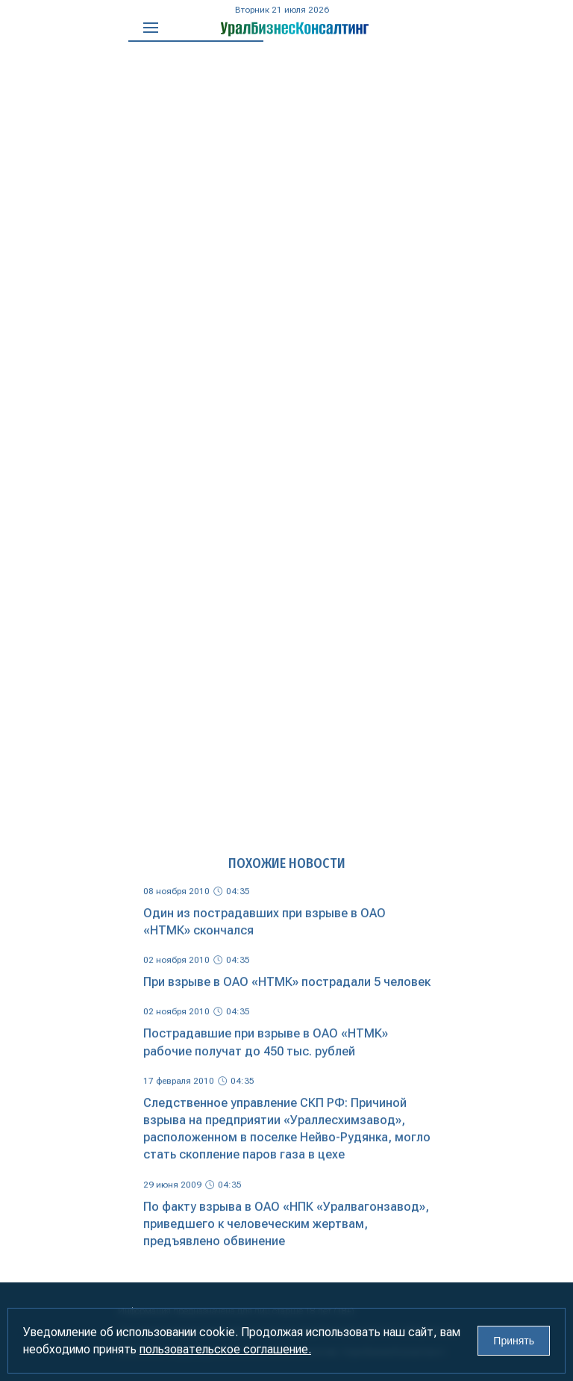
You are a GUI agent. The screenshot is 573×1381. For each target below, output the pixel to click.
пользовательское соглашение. (225, 1349)
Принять (513, 1341)
